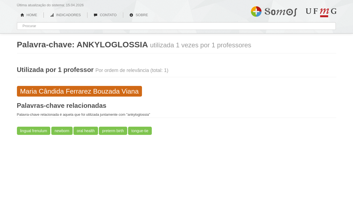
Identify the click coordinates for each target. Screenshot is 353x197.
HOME (28, 15)
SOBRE (138, 15)
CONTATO (105, 15)
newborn (62, 131)
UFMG (321, 12)
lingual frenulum (33, 131)
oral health (85, 131)
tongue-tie (139, 131)
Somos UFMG (274, 10)
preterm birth (113, 131)
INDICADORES (65, 15)
